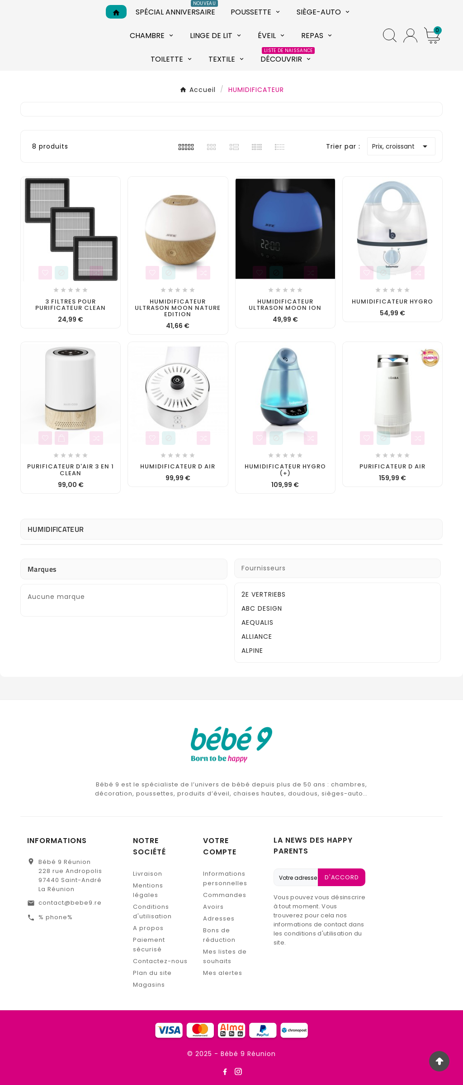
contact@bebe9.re (70, 902)
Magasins (149, 984)
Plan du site (152, 973)
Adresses (219, 918)
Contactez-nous (160, 961)
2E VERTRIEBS (263, 594)
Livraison (147, 873)
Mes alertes (222, 973)
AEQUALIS (257, 622)
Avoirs (213, 906)
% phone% (55, 917)
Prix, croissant (401, 146)
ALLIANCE (256, 636)
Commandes (224, 895)
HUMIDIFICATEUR (56, 529)
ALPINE (252, 650)
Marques (42, 569)
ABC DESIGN (261, 608)
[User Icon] (410, 36)
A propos (148, 928)
